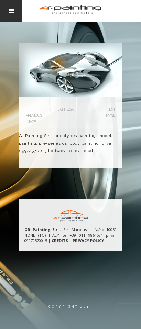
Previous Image (34, 118)
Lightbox (65, 109)
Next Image (110, 112)
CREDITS (60, 240)
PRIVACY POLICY (88, 240)
